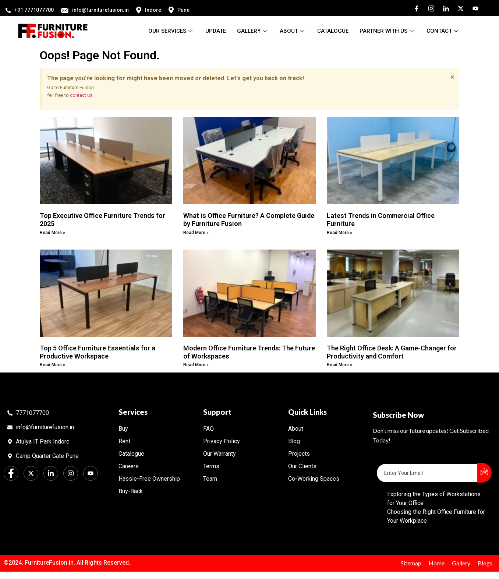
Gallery (253, 31)
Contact (443, 31)
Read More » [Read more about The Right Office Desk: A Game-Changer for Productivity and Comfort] (339, 364)
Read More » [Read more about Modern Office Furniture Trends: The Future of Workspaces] (196, 364)
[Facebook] (414, 8)
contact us (81, 95)
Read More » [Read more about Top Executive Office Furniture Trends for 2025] (52, 232)
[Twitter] (458, 8)
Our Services (171, 31)
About (293, 31)
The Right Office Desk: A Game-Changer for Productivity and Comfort (392, 352)
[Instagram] (428, 8)
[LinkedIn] (443, 8)
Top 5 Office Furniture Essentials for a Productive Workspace (97, 352)
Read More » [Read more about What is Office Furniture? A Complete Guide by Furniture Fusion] (196, 232)
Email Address (395, 457)
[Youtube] (472, 8)
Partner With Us (387, 31)
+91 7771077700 (30, 10)
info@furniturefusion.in (95, 10)
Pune (179, 10)
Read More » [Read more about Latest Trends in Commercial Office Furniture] (339, 232)
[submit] (484, 473)
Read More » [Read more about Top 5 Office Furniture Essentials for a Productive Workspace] (52, 364)
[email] (427, 473)
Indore (148, 10)
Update (215, 31)
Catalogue (332, 31)
